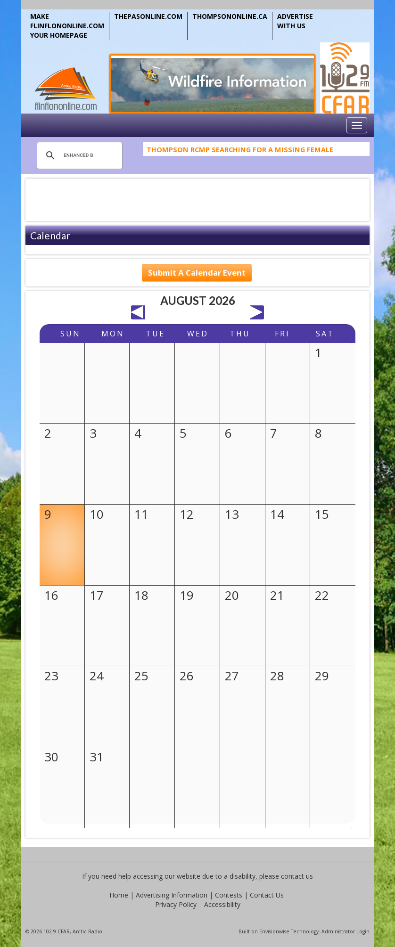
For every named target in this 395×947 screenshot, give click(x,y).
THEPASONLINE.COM (148, 16)
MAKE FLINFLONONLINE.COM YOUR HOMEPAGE (67, 26)
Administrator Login (345, 931)
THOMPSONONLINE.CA (229, 16)
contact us (297, 876)
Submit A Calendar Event (197, 272)
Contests (228, 894)
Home (118, 894)
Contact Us (267, 894)
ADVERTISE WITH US (295, 21)
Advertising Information (171, 894)
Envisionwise (274, 931)
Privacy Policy (176, 904)
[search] (78, 155)
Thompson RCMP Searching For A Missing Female (240, 152)
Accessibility (222, 904)
